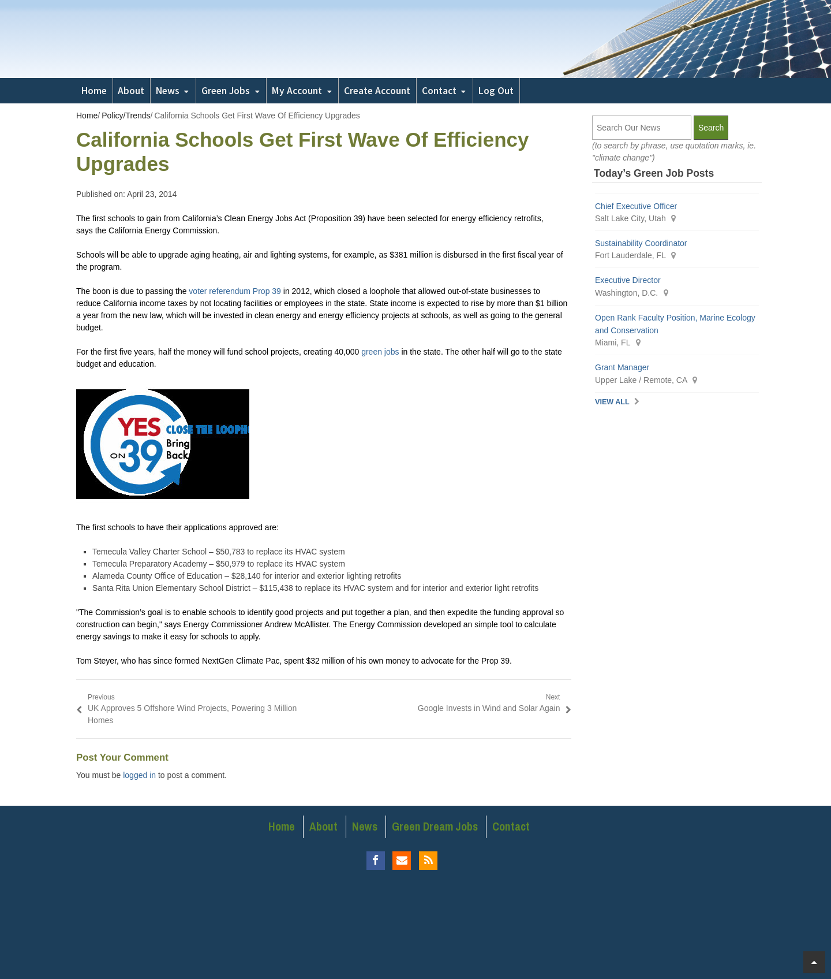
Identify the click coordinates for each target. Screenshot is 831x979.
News (167, 90)
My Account (297, 90)
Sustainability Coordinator (641, 243)
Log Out (496, 90)
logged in (139, 775)
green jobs (380, 351)
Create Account (377, 90)
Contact (439, 90)
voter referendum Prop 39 (235, 291)
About (131, 90)
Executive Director (628, 280)
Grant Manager (622, 367)
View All (612, 402)
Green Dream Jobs (435, 826)
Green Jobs (225, 90)
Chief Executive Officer (636, 206)
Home (94, 90)
